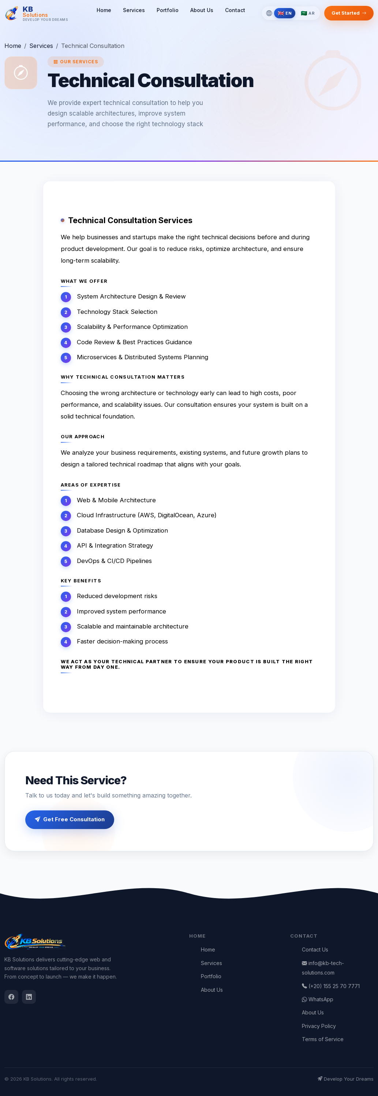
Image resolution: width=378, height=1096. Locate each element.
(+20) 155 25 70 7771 (331, 986)
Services (134, 10)
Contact (235, 10)
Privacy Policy (319, 1026)
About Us (201, 10)
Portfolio (168, 10)
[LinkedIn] (29, 997)
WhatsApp (317, 999)
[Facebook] (11, 997)
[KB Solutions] (36, 13)
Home (104, 10)
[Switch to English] (284, 13)
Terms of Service (323, 1039)
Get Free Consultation (70, 820)
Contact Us (315, 949)
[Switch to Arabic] (307, 13)
